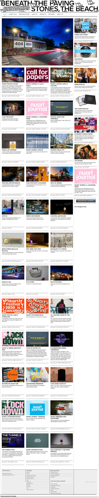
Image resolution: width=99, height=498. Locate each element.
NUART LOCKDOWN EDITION (11, 417)
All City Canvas (53, 483)
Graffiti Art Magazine (55, 473)
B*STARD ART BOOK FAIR (10, 383)
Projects (43, 14)
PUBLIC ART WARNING (9, 150)
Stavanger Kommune (7, 473)
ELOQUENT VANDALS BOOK (84, 134)
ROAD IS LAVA (6, 282)
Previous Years (24, 14)
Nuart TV (35, 14)
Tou (27, 488)
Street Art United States (55, 493)
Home (5, 14)
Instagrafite (52, 487)
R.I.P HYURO (30, 282)
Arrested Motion (54, 472)
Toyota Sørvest (29, 489)
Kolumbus (28, 481)
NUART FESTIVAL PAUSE (10, 84)
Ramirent (28, 486)
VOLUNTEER (79, 160)
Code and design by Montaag (8, 496)
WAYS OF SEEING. (56, 183)
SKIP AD (4, 216)
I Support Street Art (54, 488)
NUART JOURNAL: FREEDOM (35, 417)
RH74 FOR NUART (56, 282)
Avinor (27, 473)
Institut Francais (30, 478)
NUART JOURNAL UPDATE (34, 150)
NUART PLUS (13, 14)
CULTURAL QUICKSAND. (58, 216)
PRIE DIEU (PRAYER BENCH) (11, 183)
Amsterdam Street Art (55, 485)
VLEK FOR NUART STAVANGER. (36, 183)
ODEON (28, 485)
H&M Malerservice (30, 477)
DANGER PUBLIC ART (57, 150)
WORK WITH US (80, 84)
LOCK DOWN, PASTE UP (58, 383)
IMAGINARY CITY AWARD (58, 249)
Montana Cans (29, 483)
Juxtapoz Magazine (54, 475)
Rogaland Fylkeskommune (8, 475)
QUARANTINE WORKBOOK (34, 383)
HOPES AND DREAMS (33, 216)
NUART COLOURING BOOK (34, 315)
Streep (51, 490)
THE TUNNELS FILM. (8, 450)
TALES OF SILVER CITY (33, 348)
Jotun (27, 480)
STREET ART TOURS (81, 35)
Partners (51, 14)
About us (60, 14)
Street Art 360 (53, 491)
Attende (28, 472)
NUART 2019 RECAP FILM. (34, 450)
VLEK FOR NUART (8, 117)
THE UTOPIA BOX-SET (81, 109)
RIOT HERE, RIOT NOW (33, 249)
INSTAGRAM (78, 59)
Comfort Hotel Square (31, 475)
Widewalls (52, 477)
